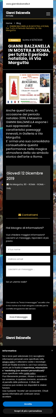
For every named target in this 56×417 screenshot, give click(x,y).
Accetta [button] (28, 404)
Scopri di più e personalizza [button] (28, 411)
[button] (52, 350)
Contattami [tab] (28, 215)
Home (9, 23)
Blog (18, 23)
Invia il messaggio (19, 317)
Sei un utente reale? (16, 281)
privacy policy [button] (8, 362)
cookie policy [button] (30, 373)
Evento (14, 40)
